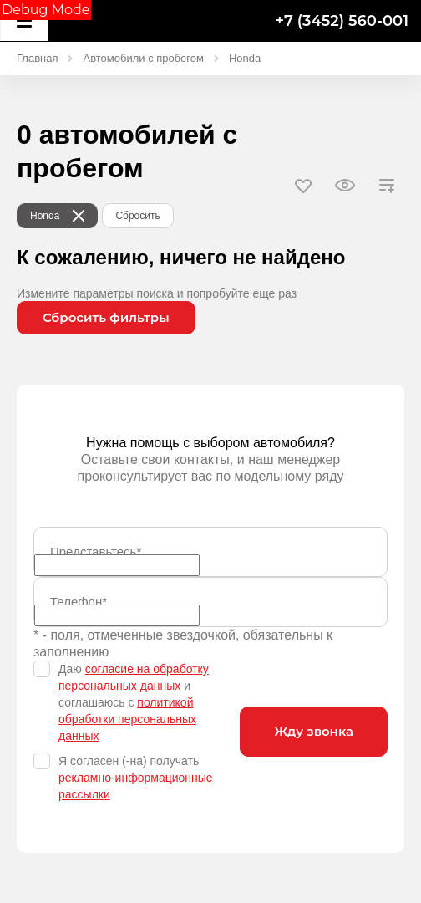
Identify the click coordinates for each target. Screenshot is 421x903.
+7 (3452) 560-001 (341, 21)
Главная (37, 58)
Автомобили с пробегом (143, 58)
